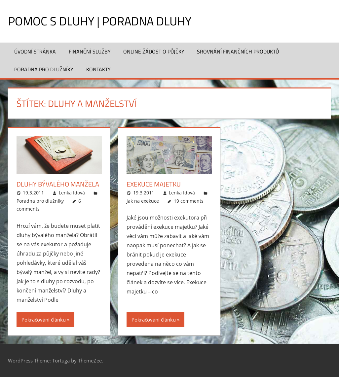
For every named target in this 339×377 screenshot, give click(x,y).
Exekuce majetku (154, 184)
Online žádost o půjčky (153, 51)
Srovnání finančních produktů (238, 51)
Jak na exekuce (143, 201)
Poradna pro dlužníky (43, 69)
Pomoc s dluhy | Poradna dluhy (99, 21)
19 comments (189, 201)
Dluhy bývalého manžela (58, 184)
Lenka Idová (72, 192)
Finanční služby (90, 51)
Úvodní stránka (35, 51)
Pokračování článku (43, 319)
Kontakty (98, 69)
